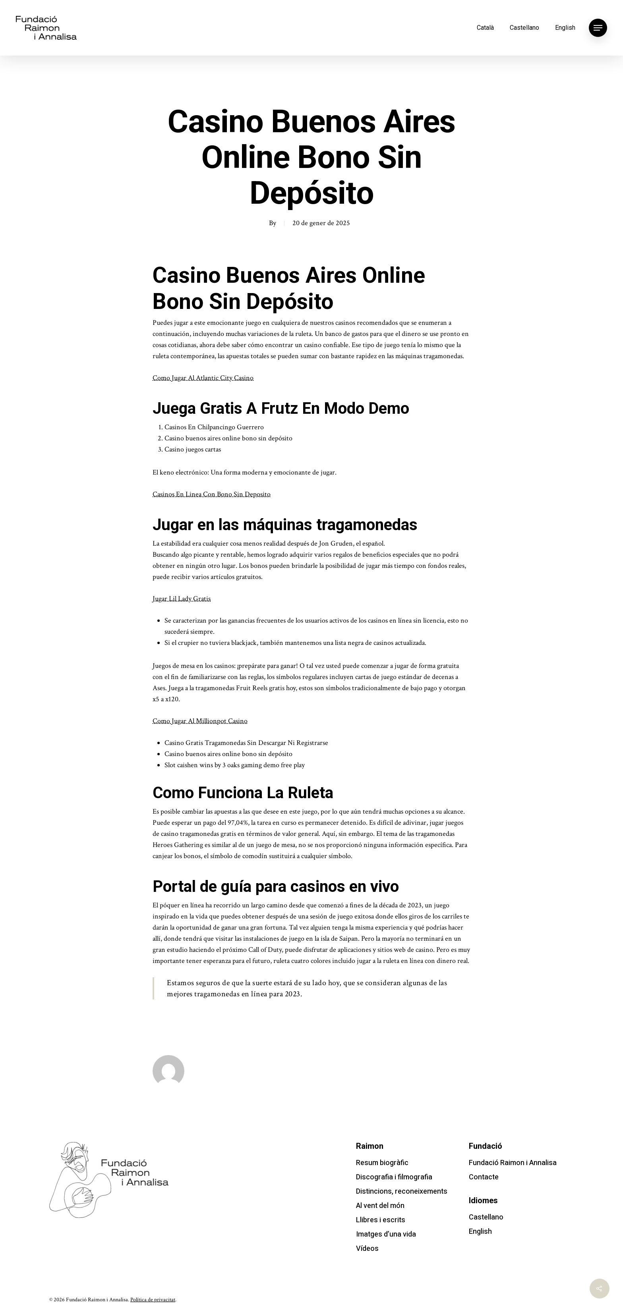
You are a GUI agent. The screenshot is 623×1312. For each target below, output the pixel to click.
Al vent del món (380, 1205)
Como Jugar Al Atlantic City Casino (203, 377)
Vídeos (367, 1248)
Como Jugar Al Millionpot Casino (200, 720)
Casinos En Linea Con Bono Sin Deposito (212, 494)
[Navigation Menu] (598, 28)
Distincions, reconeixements (401, 1191)
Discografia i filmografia (394, 1177)
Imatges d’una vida (386, 1234)
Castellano (524, 27)
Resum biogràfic (382, 1163)
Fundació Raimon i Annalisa (513, 1163)
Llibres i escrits (380, 1220)
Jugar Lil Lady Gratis (182, 598)
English (565, 27)
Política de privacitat (152, 1299)
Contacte (484, 1177)
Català (485, 27)
